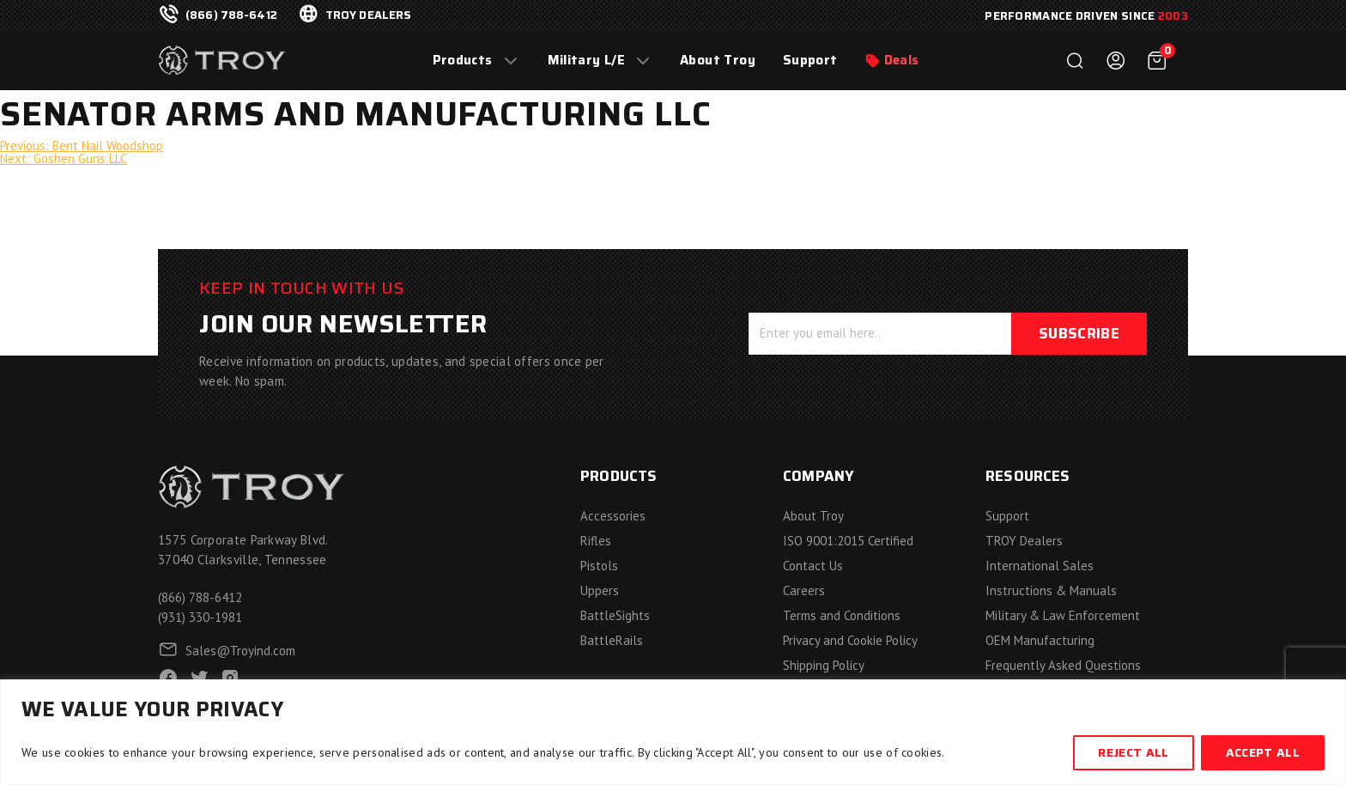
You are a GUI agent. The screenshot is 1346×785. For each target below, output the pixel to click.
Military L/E (587, 60)
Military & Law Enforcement (1062, 615)
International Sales (1039, 565)
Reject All (1133, 752)
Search (1074, 61)
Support (810, 60)
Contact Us (813, 565)
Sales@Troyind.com (240, 650)
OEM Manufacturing (1039, 640)
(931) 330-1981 (200, 617)
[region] (673, 732)
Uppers (599, 590)
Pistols (599, 565)
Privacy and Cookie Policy (850, 640)
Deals (901, 60)
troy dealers (368, 15)
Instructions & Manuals (1051, 590)
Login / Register (1116, 61)
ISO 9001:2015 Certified (848, 540)
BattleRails (611, 640)
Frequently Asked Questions (1063, 665)
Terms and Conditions (841, 615)
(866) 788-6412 (231, 15)
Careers (804, 590)
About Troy (717, 60)
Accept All (1263, 752)
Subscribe (1079, 333)
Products (463, 60)
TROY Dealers (1024, 540)
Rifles (595, 540)
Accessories (613, 516)
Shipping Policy (823, 665)
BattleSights (615, 615)
